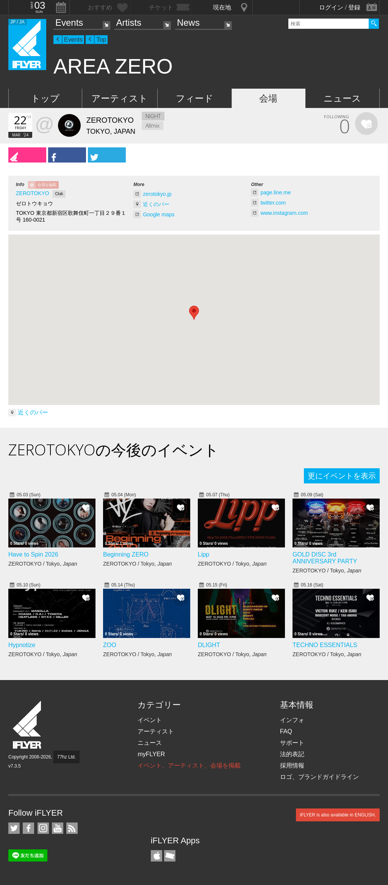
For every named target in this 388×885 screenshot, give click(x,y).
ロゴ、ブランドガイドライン (319, 777)
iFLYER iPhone (156, 856)
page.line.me (275, 192)
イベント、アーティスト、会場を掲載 (189, 765)
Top (101, 39)
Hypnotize (21, 645)
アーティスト (119, 98)
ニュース (342, 98)
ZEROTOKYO (32, 193)
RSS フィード (72, 828)
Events (69, 22)
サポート (292, 743)
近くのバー (156, 204)
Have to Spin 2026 (33, 554)
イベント (150, 720)
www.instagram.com (284, 213)
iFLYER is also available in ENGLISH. (338, 815)
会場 (268, 98)
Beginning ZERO (126, 554)
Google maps (158, 214)
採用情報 (292, 765)
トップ (45, 98)
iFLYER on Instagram (43, 828)
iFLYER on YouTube (57, 828)
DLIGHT (209, 645)
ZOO (109, 645)
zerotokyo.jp (157, 194)
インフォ (292, 720)
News (188, 22)
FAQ (286, 731)
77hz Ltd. (66, 757)
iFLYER (28, 725)
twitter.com (273, 203)
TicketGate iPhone (169, 856)
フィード (194, 98)
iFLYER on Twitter (14, 828)
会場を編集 (47, 185)
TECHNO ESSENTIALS (325, 645)
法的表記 (292, 754)
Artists (128, 22)
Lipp (203, 554)
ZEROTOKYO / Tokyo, (42, 564)
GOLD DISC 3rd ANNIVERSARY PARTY (325, 557)
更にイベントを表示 (342, 476)
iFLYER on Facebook (28, 828)
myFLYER (151, 754)
